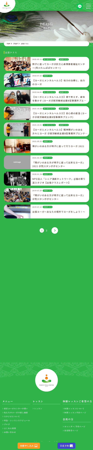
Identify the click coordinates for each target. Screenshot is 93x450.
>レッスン (37, 408)
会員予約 (64, 445)
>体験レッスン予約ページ (74, 412)
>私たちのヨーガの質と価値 (15, 412)
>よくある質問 (9, 428)
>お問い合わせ (9, 432)
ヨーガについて (49, 59)
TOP (8, 44)
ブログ (15, 44)
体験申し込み (27, 445)
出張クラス (64, 59)
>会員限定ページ (70, 430)
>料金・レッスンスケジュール (16, 420)
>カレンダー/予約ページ (74, 426)
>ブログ (6, 424)
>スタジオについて (11, 416)
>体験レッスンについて (73, 408)
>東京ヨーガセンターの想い (15, 408)
